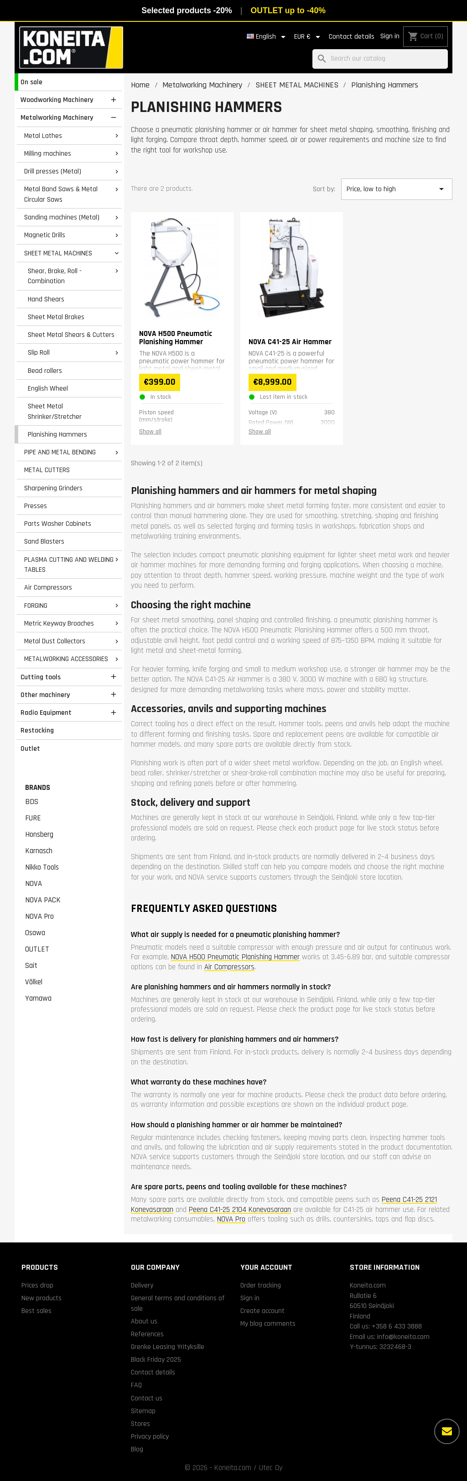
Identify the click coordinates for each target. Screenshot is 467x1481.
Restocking (37, 730)
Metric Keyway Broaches (59, 623)
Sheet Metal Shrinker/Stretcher (55, 411)
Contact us (146, 1398)
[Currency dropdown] (308, 36)
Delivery (142, 1285)
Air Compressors (48, 587)
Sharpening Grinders (53, 488)
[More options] (447, 1431)
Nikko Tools (42, 867)
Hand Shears (46, 299)
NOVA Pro (39, 916)
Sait (31, 966)
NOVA (33, 884)
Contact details (351, 36)
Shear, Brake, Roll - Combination (55, 276)
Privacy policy (150, 1436)
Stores (140, 1423)
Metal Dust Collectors (54, 641)
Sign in (390, 36)
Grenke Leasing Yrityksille (167, 1346)
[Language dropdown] (268, 36)
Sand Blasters (44, 541)
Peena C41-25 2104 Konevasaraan (240, 1210)
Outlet (30, 748)
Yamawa (38, 998)
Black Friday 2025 (156, 1359)
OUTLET (37, 949)
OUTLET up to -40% (288, 10)
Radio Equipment (46, 712)
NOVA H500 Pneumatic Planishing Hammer (235, 957)
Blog (137, 1449)
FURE (33, 818)
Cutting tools (41, 677)
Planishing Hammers (57, 434)
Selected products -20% (186, 10)
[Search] (380, 59)
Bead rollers (45, 370)
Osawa (35, 933)
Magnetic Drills (44, 234)
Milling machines (47, 153)
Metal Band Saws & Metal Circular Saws (61, 194)
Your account (266, 1267)
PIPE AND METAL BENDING (60, 452)
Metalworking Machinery (57, 117)
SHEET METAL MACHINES (58, 253)
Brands (37, 788)
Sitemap (143, 1410)
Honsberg (39, 835)
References (147, 1333)
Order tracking (260, 1285)
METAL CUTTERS (47, 469)
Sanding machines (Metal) (61, 217)
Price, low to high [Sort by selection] (397, 188)
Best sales (36, 1310)
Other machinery (45, 694)
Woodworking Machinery (57, 99)
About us (144, 1321)
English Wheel (48, 388)
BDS (31, 802)
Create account (262, 1310)
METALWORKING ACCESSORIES (66, 658)
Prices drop (37, 1285)
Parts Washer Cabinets (57, 523)
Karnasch (38, 851)
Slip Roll (39, 352)
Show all (150, 432)
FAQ (136, 1384)
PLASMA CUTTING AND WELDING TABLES (69, 565)
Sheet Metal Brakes (56, 316)
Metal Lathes (43, 135)
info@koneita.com (403, 1336)
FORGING (35, 605)
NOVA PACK (43, 900)
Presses (35, 505)
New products (41, 1298)
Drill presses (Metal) (52, 171)
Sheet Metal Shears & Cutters (71, 334)
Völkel (33, 982)
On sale (31, 82)
